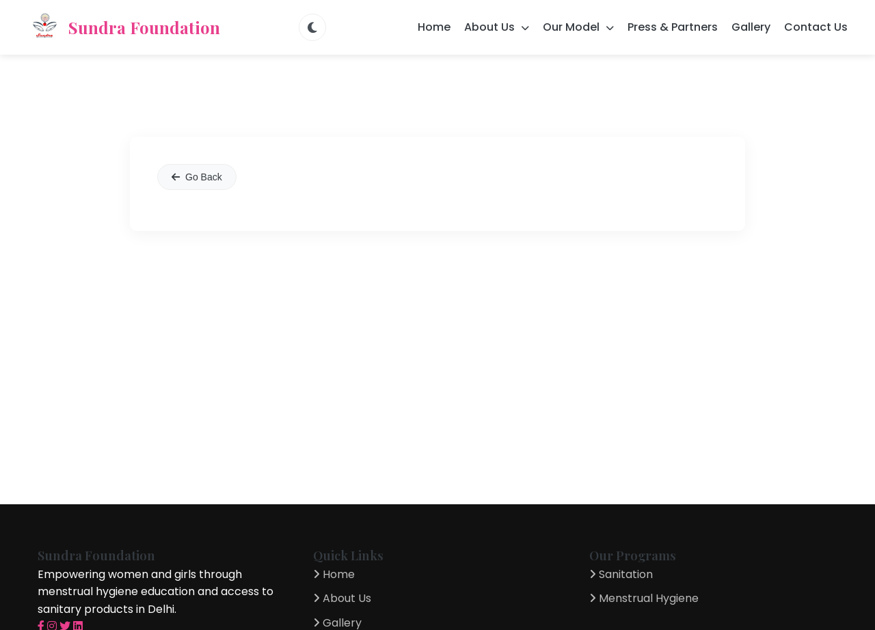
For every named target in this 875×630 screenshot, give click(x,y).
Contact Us (816, 27)
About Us (342, 598)
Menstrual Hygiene (644, 598)
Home (434, 27)
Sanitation (621, 574)
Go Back (197, 177)
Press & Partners (673, 27)
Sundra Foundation (123, 27)
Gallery (750, 27)
